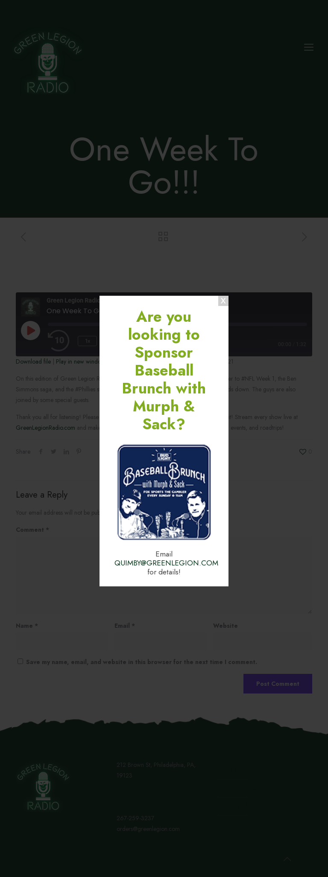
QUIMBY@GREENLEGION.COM (166, 562)
